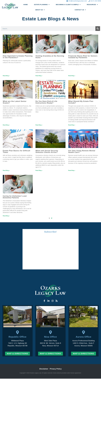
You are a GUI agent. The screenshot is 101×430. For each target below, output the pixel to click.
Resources (92, 4)
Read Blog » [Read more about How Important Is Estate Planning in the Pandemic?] (6, 75)
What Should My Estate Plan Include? (80, 102)
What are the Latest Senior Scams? (14, 102)
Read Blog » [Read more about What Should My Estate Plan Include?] (71, 125)
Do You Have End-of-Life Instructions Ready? (46, 102)
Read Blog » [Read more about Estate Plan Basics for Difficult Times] (6, 170)
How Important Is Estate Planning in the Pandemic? (18, 57)
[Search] (97, 28)
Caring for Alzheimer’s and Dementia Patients (15, 197)
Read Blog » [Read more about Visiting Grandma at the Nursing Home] (39, 75)
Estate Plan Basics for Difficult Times (16, 151)
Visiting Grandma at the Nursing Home (50, 57)
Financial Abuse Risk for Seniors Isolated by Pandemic (82, 57)
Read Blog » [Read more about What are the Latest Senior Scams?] (6, 125)
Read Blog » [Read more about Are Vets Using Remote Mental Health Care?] (71, 170)
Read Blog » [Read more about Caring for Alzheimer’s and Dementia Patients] (6, 215)
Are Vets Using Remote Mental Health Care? (81, 151)
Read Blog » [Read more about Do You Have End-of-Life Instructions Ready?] (39, 125)
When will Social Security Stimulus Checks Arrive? (47, 151)
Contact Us (80, 9)
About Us (40, 9)
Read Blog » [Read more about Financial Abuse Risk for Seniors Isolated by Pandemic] (71, 75)
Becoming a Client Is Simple (68, 4)
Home (25, 4)
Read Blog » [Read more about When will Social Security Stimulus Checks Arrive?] (39, 170)
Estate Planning (42, 4)
